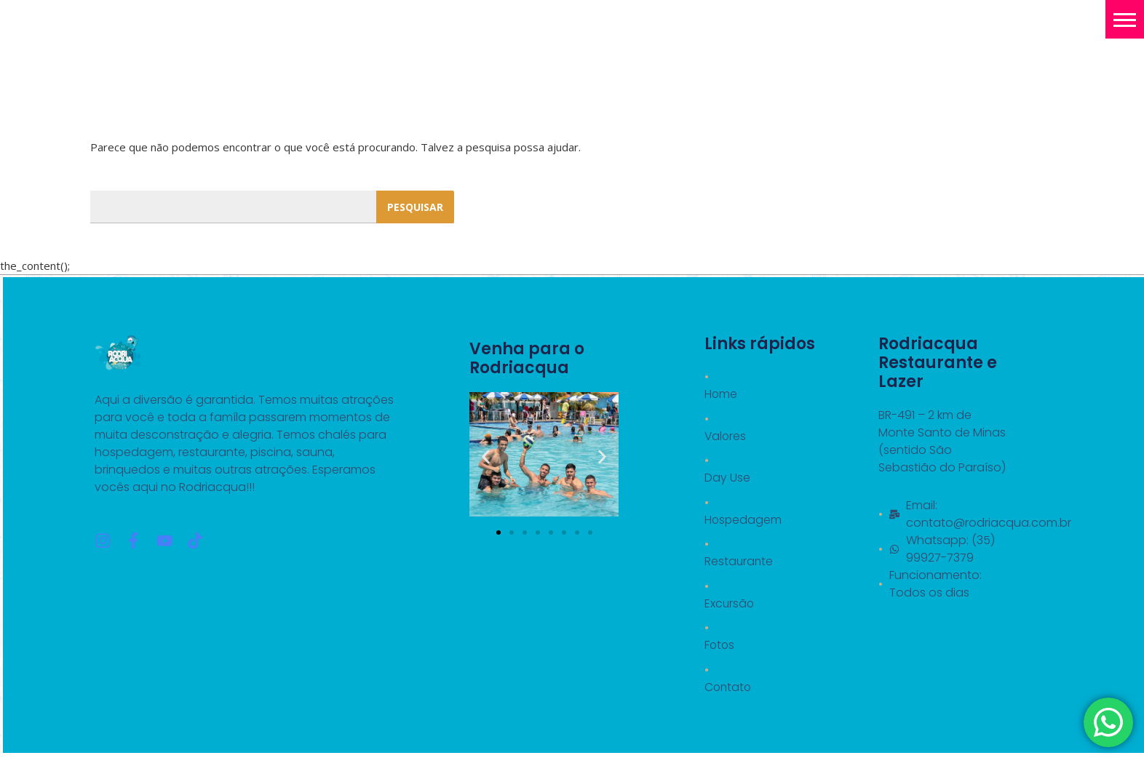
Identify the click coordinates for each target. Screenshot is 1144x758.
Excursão (729, 605)
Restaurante (739, 562)
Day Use (727, 478)
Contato (728, 689)
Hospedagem (743, 520)
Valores (725, 436)
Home (721, 394)
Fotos (720, 647)
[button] (1124, 19)
